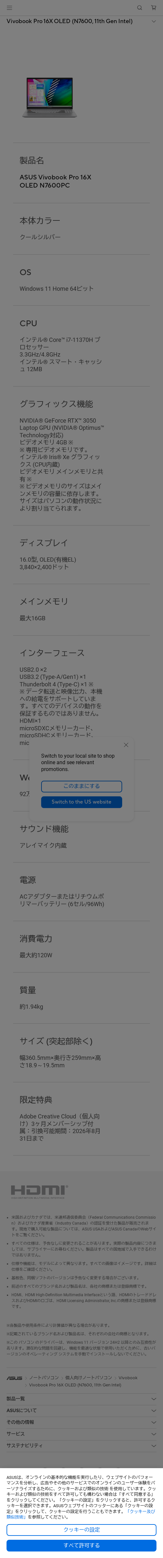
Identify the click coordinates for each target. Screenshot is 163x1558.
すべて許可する (81, 1545)
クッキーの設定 (81, 1530)
